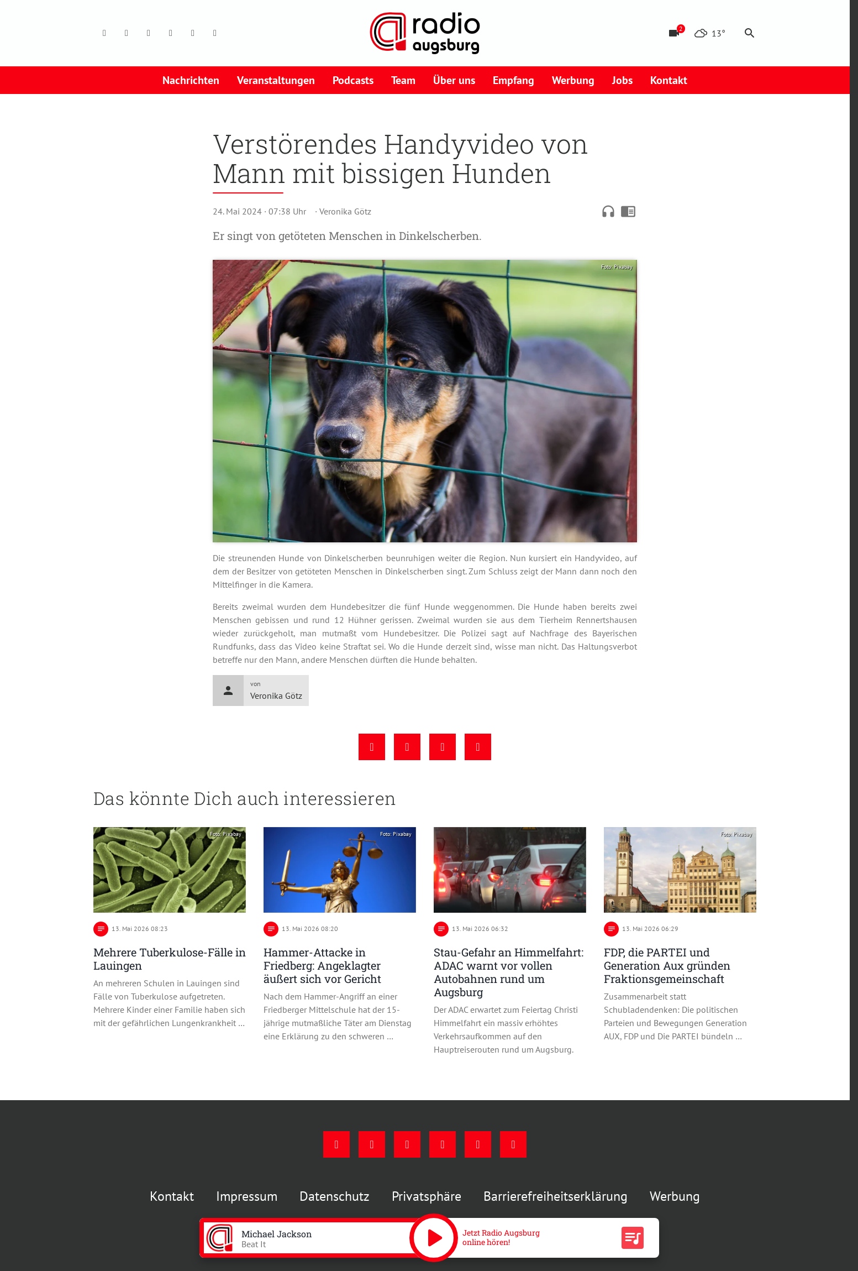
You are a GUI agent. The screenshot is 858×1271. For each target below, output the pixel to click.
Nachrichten (190, 80)
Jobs (622, 80)
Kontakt (668, 80)
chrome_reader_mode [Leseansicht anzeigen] (628, 211)
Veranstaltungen (276, 80)
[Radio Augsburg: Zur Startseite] (425, 33)
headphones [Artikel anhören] (608, 211)
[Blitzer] (674, 33)
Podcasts (353, 80)
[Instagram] (126, 33)
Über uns (454, 80)
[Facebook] (104, 33)
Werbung (573, 80)
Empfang (513, 80)
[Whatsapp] (215, 33)
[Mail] (171, 33)
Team (403, 80)
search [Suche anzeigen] (749, 33)
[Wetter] (709, 33)
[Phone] (193, 33)
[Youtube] (149, 33)
